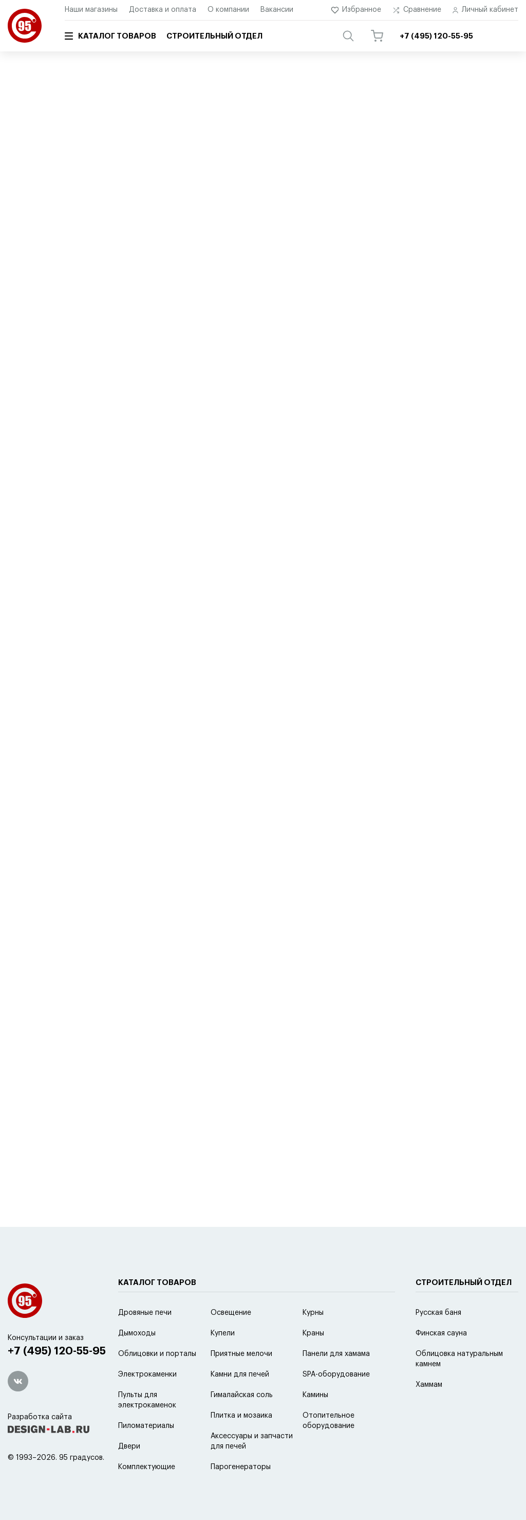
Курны (313, 1312)
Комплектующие (146, 1467)
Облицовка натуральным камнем (459, 1359)
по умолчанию (98, 293)
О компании (228, 9)
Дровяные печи (145, 1312)
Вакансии (276, 9)
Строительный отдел (214, 36)
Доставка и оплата (162, 9)
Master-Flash (118, 151)
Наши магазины (91, 9)
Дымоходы (137, 1333)
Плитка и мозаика (241, 1415)
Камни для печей (240, 1374)
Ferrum (250, 131)
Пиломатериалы (146, 1425)
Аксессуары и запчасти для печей (252, 1441)
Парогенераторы (241, 1467)
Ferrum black (310, 131)
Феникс (202, 131)
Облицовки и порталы (157, 1354)
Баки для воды (41, 151)
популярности (161, 293)
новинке (280, 293)
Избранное (356, 10)
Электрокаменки (147, 1374)
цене (207, 293)
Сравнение (416, 10)
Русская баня (438, 1312)
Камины (315, 1395)
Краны (313, 1333)
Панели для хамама (336, 1354)
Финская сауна (441, 1333)
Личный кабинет (485, 10)
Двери (129, 1446)
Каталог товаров (110, 36)
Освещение (231, 1312)
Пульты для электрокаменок (147, 1400)
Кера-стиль (187, 151)
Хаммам (429, 1384)
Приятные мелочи (241, 1354)
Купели (223, 1333)
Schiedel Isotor (40, 131)
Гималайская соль (242, 1395)
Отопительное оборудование (328, 1420)
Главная (19, 81)
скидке (241, 293)
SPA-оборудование (336, 1374)
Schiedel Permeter (129, 131)
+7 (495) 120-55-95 (57, 1351)
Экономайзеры (389, 131)
